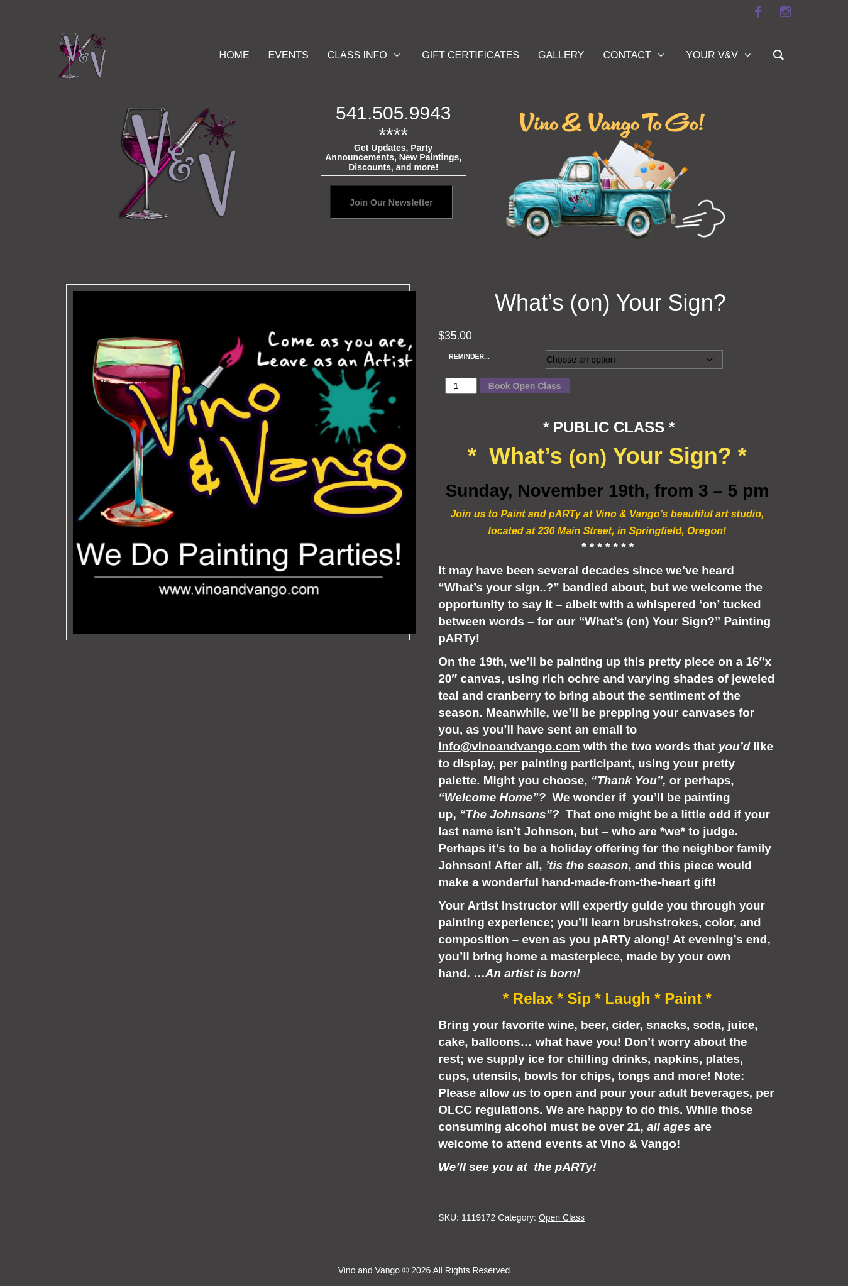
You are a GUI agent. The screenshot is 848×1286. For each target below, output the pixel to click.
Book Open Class (524, 386)
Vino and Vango (369, 1270)
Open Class (562, 1217)
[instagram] (785, 12)
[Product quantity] (461, 386)
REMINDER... (469, 356)
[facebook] (758, 12)
